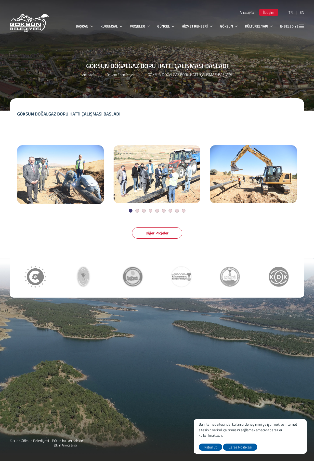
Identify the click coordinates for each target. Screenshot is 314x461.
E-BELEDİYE (292, 26)
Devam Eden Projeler (122, 74)
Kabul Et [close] (210, 447)
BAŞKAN (84, 26)
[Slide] (130, 211)
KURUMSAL (112, 26)
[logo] (29, 22)
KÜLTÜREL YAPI (259, 26)
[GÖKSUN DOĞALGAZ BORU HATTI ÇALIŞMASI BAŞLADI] (60, 174)
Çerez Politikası (240, 447)
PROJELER (140, 26)
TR (290, 12)
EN (302, 12)
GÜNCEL (166, 26)
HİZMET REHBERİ (197, 26)
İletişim (268, 12)
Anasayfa (247, 12)
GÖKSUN (229, 26)
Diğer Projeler (157, 233)
